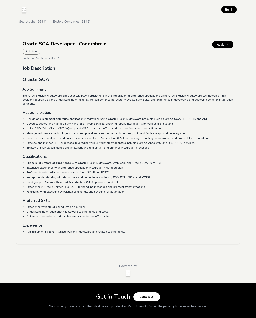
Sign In (229, 9)
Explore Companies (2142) (71, 21)
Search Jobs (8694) (32, 21)
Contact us (147, 297)
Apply (223, 44)
